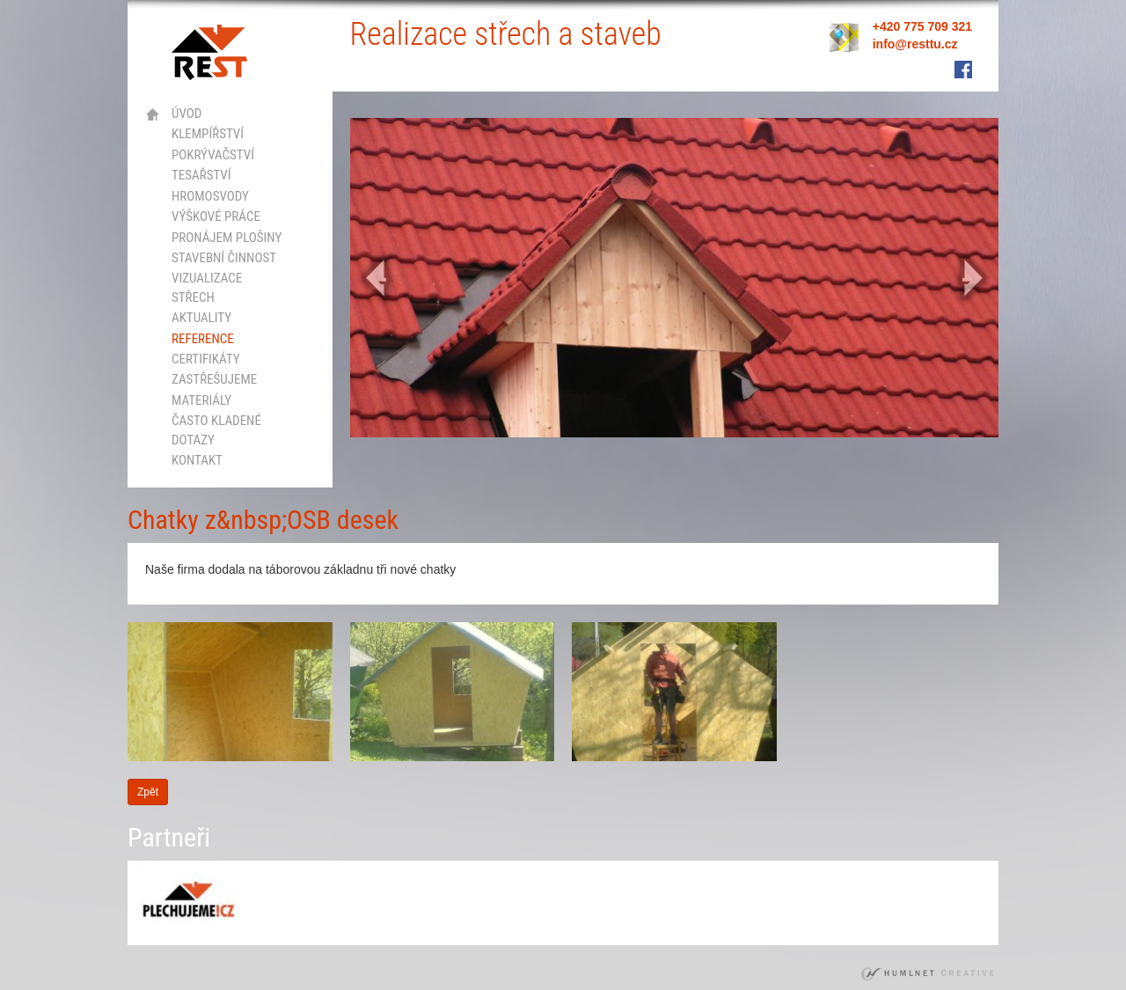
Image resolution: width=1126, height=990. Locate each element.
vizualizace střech (207, 287)
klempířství (208, 134)
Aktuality (201, 318)
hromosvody (210, 196)
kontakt (197, 460)
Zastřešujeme (214, 379)
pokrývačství (213, 155)
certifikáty (206, 359)
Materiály (201, 400)
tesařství (201, 175)
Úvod (186, 113)
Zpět (147, 792)
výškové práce (216, 216)
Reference (203, 339)
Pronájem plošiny (227, 238)
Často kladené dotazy (216, 430)
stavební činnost (224, 258)
